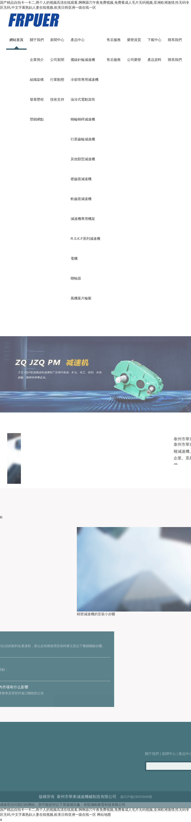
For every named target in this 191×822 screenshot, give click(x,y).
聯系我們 (175, 40)
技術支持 (57, 99)
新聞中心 (57, 40)
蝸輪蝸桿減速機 (83, 119)
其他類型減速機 (83, 159)
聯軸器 (76, 278)
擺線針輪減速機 (83, 60)
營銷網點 (37, 119)
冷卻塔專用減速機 (84, 80)
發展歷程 (37, 99)
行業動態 (57, 80)
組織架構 (37, 80)
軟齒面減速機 (81, 199)
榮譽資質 (134, 40)
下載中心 (154, 40)
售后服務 (114, 40)
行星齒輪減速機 (83, 139)
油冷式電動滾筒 (83, 99)
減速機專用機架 (83, 219)
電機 (74, 258)
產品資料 (154, 60)
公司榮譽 (134, 60)
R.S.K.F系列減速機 (85, 239)
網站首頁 (16, 40)
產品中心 (78, 40)
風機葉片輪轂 (81, 298)
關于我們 (37, 40)
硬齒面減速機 (81, 179)
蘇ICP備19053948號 (136, 807)
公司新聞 (57, 60)
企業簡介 (37, 60)
